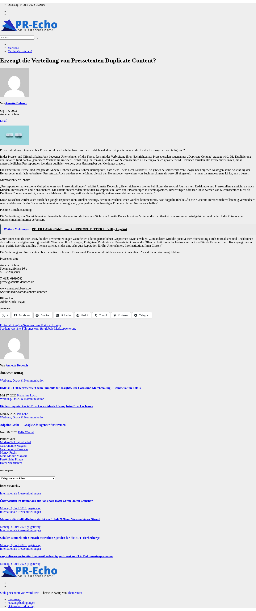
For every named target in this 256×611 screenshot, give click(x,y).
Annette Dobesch (16, 103)
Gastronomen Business (14, 449)
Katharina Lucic (27, 395)
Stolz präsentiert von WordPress (20, 592)
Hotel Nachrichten (11, 462)
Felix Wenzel (26, 432)
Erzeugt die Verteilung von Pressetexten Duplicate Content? (78, 60)
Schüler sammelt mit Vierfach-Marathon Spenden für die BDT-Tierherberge (50, 537)
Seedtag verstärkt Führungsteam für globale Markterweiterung (38, 328)
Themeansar (74, 592)
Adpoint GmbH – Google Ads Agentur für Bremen (33, 424)
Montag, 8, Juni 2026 (13, 508)
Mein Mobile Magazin (13, 456)
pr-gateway (33, 508)
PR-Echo (22, 414)
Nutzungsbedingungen (21, 602)
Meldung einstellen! (20, 51)
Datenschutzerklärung (21, 606)
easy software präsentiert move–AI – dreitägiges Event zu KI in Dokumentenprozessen (56, 556)
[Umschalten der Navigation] (1, 34)
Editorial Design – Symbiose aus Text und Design (30, 325)
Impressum (14, 599)
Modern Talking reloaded (15, 442)
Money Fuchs (8, 452)
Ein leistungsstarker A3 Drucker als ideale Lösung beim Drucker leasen (46, 406)
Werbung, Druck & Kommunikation (22, 380)
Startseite (13, 47)
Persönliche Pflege (11, 459)
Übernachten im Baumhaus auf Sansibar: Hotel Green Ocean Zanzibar (46, 500)
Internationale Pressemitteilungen (20, 493)
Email (3, 120)
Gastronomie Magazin (13, 445)
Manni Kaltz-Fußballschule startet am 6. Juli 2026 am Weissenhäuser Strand (50, 519)
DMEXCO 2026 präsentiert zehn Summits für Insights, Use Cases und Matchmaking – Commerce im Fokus (70, 388)
